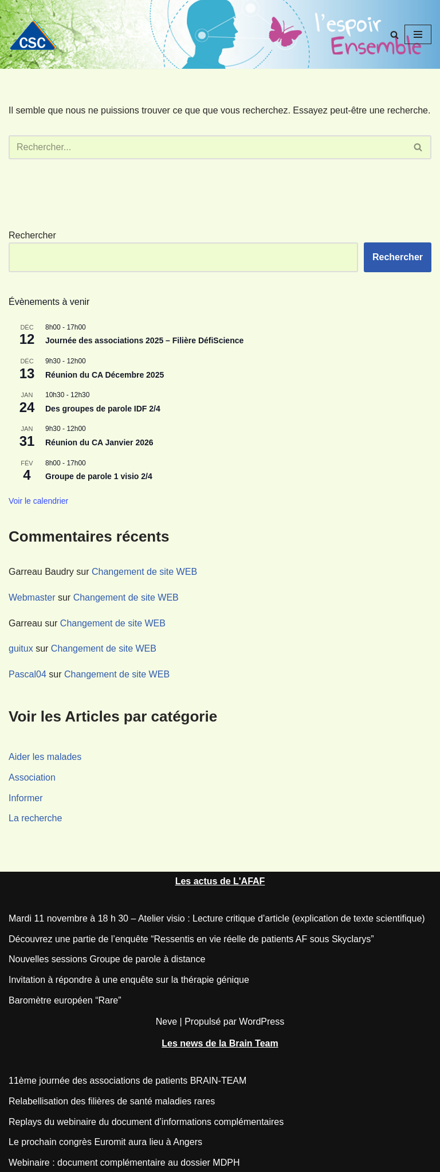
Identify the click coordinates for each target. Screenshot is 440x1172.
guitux (21, 648)
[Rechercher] (394, 34)
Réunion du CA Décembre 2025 (104, 374)
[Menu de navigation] (417, 34)
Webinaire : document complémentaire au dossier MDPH (124, 1162)
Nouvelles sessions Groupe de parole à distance (107, 959)
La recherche (35, 818)
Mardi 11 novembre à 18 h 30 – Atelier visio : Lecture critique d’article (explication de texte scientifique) (217, 918)
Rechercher (32, 235)
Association (32, 777)
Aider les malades (45, 757)
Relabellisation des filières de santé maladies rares (112, 1101)
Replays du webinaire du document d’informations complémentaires (146, 1122)
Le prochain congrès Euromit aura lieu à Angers (105, 1142)
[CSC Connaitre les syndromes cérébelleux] (37, 34)
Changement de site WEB (144, 572)
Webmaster (32, 597)
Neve (166, 1021)
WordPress (261, 1021)
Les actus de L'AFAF (220, 881)
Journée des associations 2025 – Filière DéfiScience (144, 340)
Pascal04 (27, 674)
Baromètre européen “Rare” (65, 1000)
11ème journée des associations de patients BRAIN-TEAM (127, 1080)
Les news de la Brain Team (220, 1043)
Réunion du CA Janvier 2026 (99, 442)
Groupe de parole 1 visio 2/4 (98, 476)
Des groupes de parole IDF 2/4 (102, 408)
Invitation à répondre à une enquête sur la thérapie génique (129, 980)
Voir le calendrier (38, 500)
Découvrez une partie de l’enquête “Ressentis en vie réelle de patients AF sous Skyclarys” (191, 939)
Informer (26, 798)
